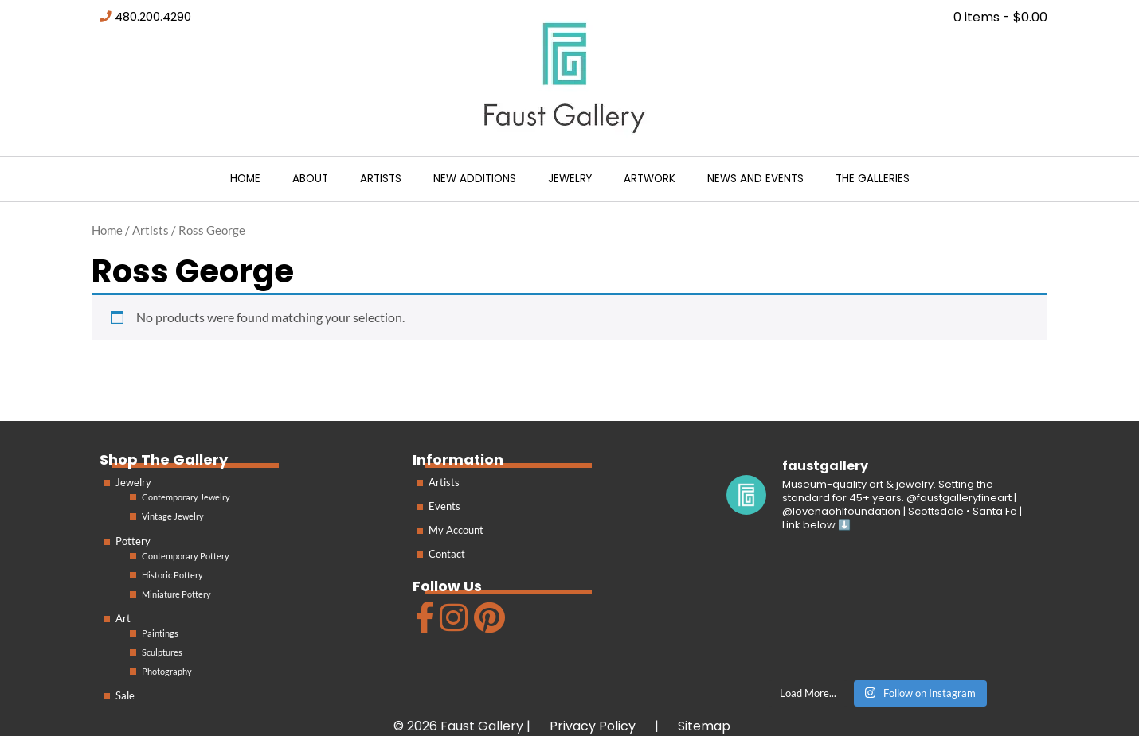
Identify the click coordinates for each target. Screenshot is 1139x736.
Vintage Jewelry (173, 516)
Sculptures (162, 652)
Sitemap (704, 726)
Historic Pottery (172, 575)
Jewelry (570, 178)
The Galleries (873, 178)
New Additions (474, 178)
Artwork (649, 178)
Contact (447, 553)
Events (444, 506)
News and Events (755, 178)
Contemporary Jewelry (186, 497)
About (310, 178)
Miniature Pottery (176, 594)
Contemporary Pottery (185, 556)
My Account (456, 530)
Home (245, 178)
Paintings (160, 633)
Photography (167, 671)
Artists (380, 178)
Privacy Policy (593, 726)
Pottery (133, 541)
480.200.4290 (153, 17)
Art (123, 618)
